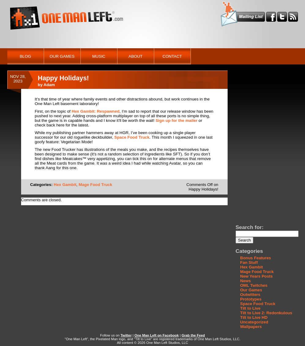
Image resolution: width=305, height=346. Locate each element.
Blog (25, 56)
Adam (49, 84)
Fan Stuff (249, 262)
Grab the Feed (193, 335)
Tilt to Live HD (253, 317)
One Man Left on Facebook (157, 335)
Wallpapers (251, 326)
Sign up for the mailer (176, 120)
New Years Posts (256, 276)
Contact (172, 56)
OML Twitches (253, 285)
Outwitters (250, 294)
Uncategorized (254, 322)
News (245, 281)
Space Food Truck (132, 137)
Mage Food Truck (95, 184)
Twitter (126, 335)
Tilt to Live (250, 308)
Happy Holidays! (63, 78)
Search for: (249, 227)
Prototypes (251, 299)
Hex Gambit (65, 184)
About (135, 56)
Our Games (62, 56)
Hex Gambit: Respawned (95, 111)
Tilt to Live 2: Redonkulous (266, 313)
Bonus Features (255, 258)
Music (99, 56)
